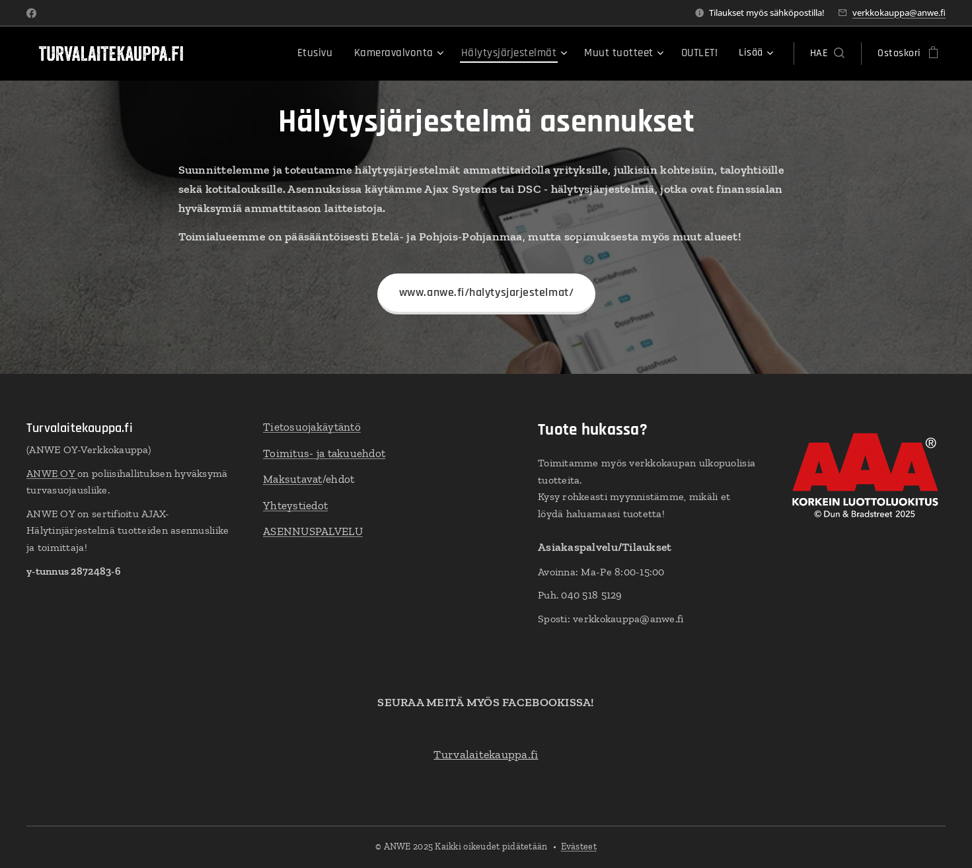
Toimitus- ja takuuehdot (324, 453)
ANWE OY (51, 473)
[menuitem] (253, 53)
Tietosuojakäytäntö (312, 426)
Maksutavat (292, 479)
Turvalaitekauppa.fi (485, 754)
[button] (827, 53)
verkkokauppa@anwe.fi (899, 12)
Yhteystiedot (295, 505)
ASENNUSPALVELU (313, 531)
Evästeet (579, 846)
